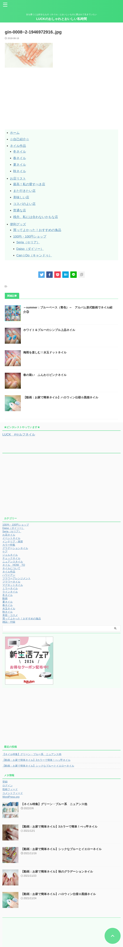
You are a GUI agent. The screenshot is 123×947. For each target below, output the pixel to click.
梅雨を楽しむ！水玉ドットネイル (44, 349)
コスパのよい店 (24, 202)
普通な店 (19, 208)
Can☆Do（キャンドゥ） (34, 252)
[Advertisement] (32, 106)
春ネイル (19, 157)
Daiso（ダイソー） (30, 246)
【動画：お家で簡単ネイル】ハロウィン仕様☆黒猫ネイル (60, 394)
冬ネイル (19, 151)
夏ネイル (19, 164)
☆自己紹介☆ (19, 139)
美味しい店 (21, 195)
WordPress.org (10, 793)
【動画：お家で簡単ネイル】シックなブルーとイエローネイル (38, 762)
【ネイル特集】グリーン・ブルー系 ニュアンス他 (31, 751)
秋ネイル (19, 170)
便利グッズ (18, 222)
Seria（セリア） (28, 239)
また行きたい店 (24, 189)
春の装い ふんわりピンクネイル (44, 371)
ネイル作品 (18, 145)
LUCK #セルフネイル (18, 431)
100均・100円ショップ (29, 234)
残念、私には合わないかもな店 (35, 215)
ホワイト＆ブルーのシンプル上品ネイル (49, 326)
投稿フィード (10, 786)
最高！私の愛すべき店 (29, 183)
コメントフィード (12, 790)
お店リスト (18, 177)
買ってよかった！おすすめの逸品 (37, 227)
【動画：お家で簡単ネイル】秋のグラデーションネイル (57, 868)
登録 (5, 778)
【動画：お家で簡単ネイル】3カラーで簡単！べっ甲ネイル (36, 756)
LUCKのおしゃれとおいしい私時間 (61, 19)
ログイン (7, 782)
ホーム (15, 132)
